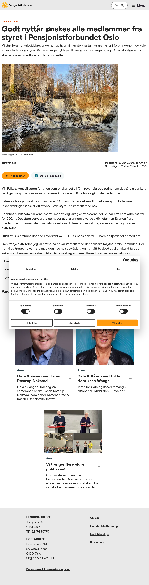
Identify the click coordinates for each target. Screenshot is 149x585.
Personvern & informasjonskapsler (48, 569)
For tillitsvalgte (99, 534)
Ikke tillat (32, 323)
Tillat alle (117, 323)
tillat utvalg (74, 323)
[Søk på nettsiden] (117, 5)
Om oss (94, 517)
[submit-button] (122, 5)
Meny (138, 5)
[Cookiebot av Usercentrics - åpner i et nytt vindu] (125, 260)
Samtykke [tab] (31, 269)
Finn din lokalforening (104, 526)
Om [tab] (118, 269)
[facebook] (47, 175)
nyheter (14, 21)
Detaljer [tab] (74, 269)
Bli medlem (97, 542)
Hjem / (5, 21)
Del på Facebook (48, 175)
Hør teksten (15, 175)
